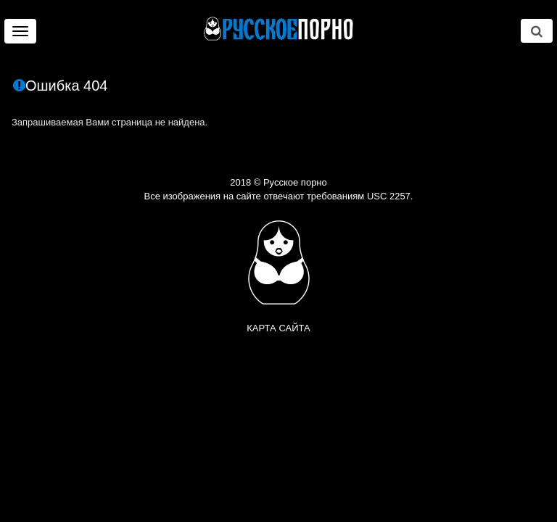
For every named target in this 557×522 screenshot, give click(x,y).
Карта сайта (278, 328)
